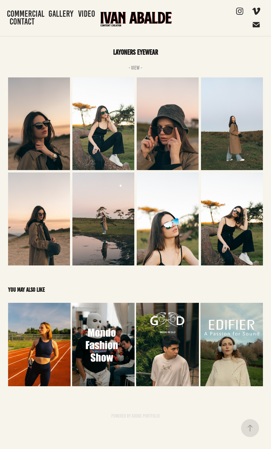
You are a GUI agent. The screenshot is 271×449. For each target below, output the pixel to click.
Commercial (26, 14)
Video (86, 14)
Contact (22, 21)
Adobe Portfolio (146, 416)
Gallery (60, 14)
